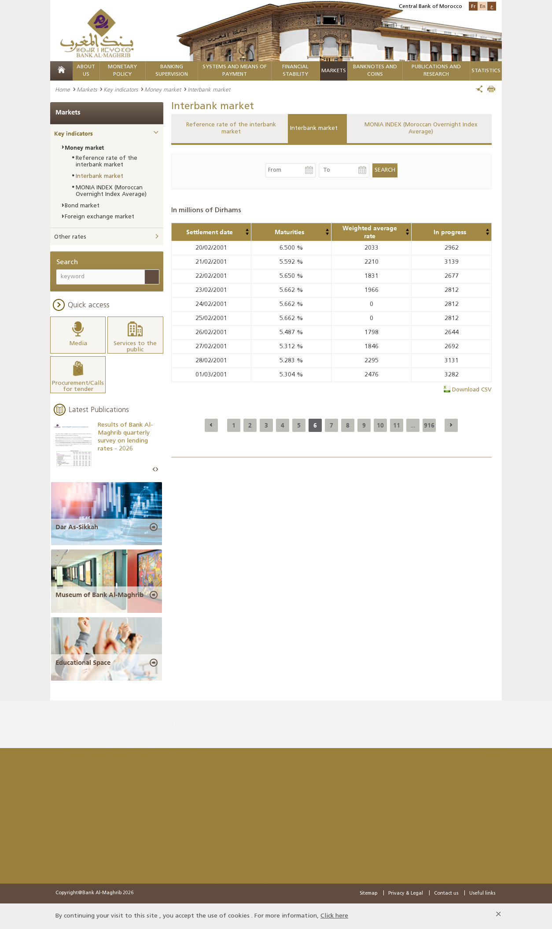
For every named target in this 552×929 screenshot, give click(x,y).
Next (156, 469)
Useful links (482, 893)
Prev (154, 469)
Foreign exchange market (99, 217)
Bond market (82, 206)
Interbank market (314, 128)
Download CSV (472, 390)
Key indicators (120, 89)
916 (429, 425)
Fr (473, 6)
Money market (162, 89)
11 (396, 425)
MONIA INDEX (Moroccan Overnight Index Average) (421, 128)
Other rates (70, 237)
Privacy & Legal (405, 893)
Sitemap (368, 893)
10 (380, 425)
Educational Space (82, 663)
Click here (334, 916)
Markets (333, 71)
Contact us (446, 893)
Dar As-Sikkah (76, 527)
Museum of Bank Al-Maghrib (99, 595)
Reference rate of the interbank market (231, 128)
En (483, 6)
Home (62, 89)
